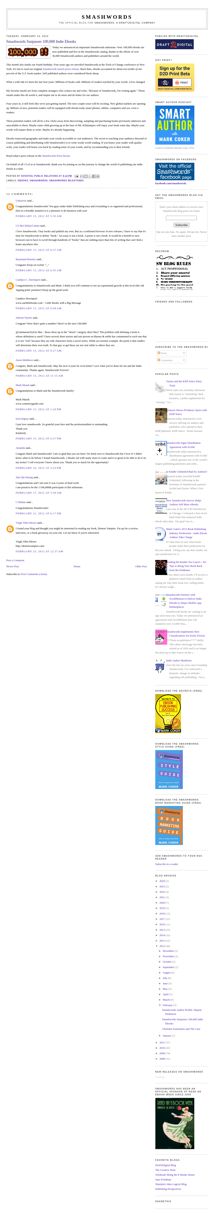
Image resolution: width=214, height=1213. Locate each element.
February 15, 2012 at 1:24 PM (38, 409)
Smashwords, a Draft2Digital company (124, 23)
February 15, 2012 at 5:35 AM (39, 216)
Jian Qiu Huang (24, 477)
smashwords (39, 180)
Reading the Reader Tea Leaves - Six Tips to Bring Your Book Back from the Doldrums (186, 566)
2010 (162, 1047)
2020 (162, 902)
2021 (162, 897)
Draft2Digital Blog (165, 1165)
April (166, 994)
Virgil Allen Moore (26, 522)
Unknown (21, 200)
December (169, 950)
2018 (162, 913)
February (168, 1005)
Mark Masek (22, 385)
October (167, 961)
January (167, 1035)
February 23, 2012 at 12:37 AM (39, 551)
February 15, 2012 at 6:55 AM (39, 270)
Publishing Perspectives (168, 1188)
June (165, 983)
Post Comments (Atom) (34, 574)
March (167, 999)
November (169, 956)
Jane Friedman (163, 1179)
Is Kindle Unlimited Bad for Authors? (186, 471)
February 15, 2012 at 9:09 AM (39, 308)
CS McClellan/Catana (27, 225)
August (167, 972)
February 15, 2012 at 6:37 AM (39, 249)
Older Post (141, 566)
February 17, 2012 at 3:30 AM (39, 492)
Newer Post (12, 566)
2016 (162, 924)
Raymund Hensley (26, 259)
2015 (162, 929)
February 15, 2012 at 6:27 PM (38, 438)
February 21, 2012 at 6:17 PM (38, 513)
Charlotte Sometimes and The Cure (181, 1028)
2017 (162, 918)
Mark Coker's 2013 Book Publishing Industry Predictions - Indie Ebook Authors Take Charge (186, 533)
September (169, 967)
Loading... (160, 1076)
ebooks (23, 180)
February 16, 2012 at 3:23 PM (38, 467)
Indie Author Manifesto (179, 660)
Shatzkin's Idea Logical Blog (171, 1184)
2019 (162, 908)
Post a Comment (15, 560)
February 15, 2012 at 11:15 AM (39, 375)
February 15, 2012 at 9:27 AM (39, 350)
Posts (162, 353)
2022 (162, 891)
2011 (162, 1042)
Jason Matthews (24, 360)
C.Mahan (21, 502)
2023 (162, 886)
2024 (162, 881)
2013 (162, 940)
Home (77, 566)
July (165, 978)
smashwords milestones (66, 180)
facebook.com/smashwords (170, 183)
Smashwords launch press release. (61, 69)
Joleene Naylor (24, 317)
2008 (162, 1058)
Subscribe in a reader (166, 864)
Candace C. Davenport (28, 279)
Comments (165, 360)
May (165, 988)
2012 (162, 946)
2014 (162, 935)
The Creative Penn (165, 1169)
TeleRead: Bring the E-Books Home (175, 1174)
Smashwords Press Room (56, 155)
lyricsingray (22, 418)
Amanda (20, 447)
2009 (162, 1053)
